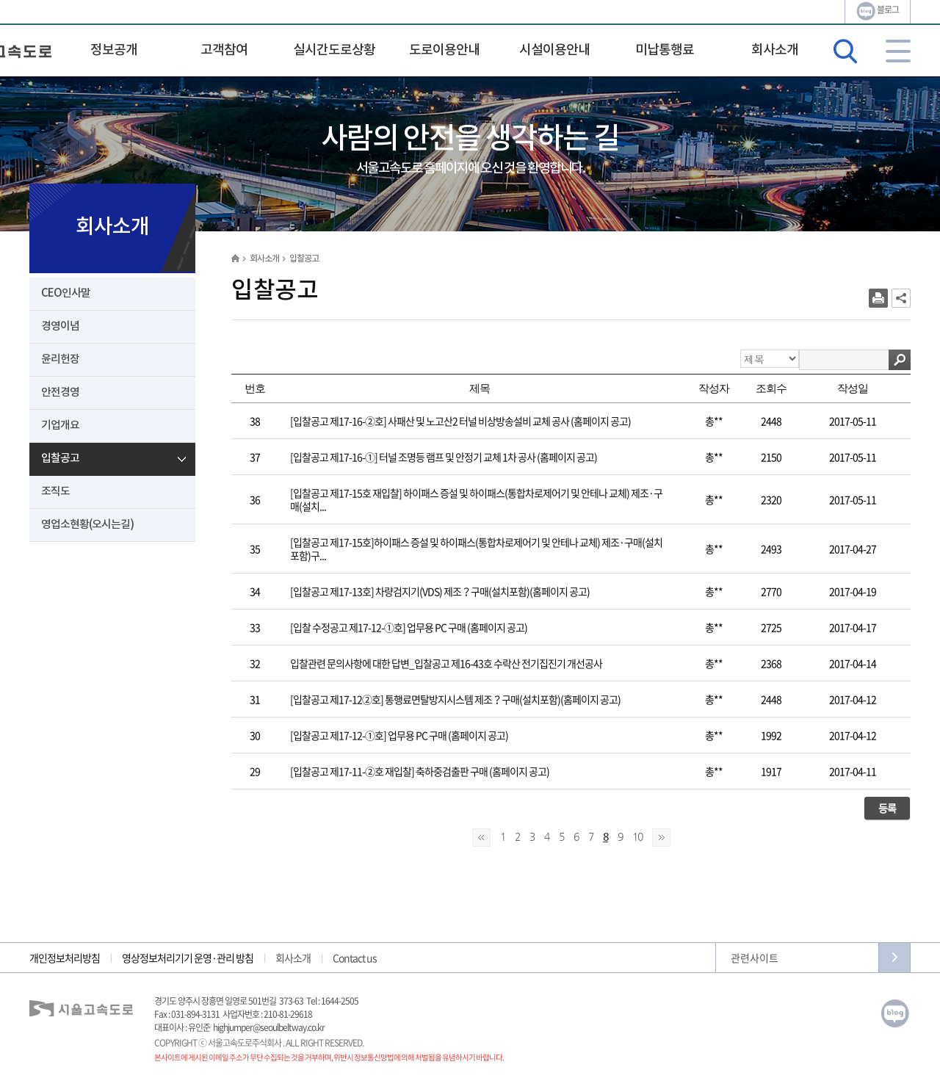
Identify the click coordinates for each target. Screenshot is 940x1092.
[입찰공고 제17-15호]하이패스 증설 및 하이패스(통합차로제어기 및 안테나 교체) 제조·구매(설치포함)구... (476, 549)
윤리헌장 (60, 359)
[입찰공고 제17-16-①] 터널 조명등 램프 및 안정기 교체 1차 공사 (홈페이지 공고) (443, 456)
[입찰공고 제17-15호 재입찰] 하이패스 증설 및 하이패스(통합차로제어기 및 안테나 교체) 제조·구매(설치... (476, 499)
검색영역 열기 (845, 51)
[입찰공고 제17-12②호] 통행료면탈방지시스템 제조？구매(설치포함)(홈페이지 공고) (455, 699)
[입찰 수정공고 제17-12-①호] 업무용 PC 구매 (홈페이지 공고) (408, 627)
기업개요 (60, 425)
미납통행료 (664, 50)
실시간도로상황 (334, 50)
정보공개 (113, 50)
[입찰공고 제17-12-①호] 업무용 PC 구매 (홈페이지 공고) (399, 735)
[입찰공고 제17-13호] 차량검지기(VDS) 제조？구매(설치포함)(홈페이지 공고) (440, 591)
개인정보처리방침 (64, 957)
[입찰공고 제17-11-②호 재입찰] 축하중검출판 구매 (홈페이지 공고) (419, 771)
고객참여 (223, 50)
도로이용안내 (444, 50)
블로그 (877, 11)
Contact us (355, 957)
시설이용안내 (554, 50)
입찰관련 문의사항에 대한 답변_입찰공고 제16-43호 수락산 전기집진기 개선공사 (446, 663)
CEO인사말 (65, 293)
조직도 (55, 491)
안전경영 (60, 392)
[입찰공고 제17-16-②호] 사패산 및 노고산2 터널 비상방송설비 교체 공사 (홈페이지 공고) (460, 420)
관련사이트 (754, 957)
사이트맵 (898, 51)
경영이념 (60, 326)
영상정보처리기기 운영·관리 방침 (187, 957)
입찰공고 (60, 458)
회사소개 (774, 50)
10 (637, 836)
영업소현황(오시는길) (87, 524)
